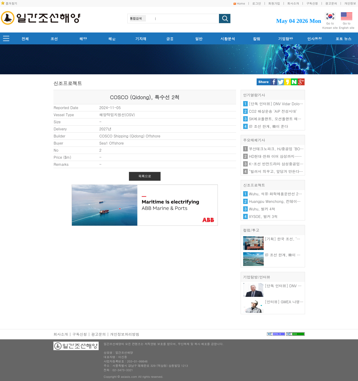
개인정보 (350, 3)
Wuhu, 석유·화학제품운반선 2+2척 (277, 193)
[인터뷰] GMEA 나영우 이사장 (279, 301)
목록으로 (144, 176)
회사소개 (293, 3)
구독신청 (312, 3)
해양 (83, 38)
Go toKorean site (330, 21)
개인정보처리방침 (124, 334)
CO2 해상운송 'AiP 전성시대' (273, 111)
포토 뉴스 (343, 38)
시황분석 (228, 38)
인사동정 (314, 38)
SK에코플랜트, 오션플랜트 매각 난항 (279, 118)
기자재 (140, 38)
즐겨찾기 (11, 3)
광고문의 (331, 3)
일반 (199, 38)
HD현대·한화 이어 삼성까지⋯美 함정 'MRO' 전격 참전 (294, 156)
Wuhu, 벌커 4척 (262, 209)
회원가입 (274, 3)
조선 (54, 38)
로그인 (256, 3)
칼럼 (256, 38)
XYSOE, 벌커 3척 (263, 216)
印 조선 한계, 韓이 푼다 (268, 126)
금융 (170, 38)
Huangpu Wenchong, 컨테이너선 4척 (280, 201)
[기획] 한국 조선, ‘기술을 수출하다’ (283, 238)
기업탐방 (285, 38)
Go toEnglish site (346, 21)
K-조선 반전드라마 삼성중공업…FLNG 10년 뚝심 (289, 163)
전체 (25, 38)
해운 (112, 38)
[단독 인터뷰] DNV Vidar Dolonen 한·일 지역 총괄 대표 (295, 103)
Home (241, 3)
